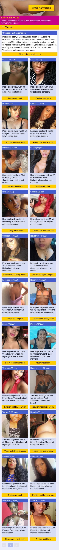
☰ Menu (7, 27)
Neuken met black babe (15, 539)
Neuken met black (15, 186)
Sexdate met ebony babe (43, 319)
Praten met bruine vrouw (43, 142)
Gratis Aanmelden (41, 7)
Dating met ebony (15, 231)
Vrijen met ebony (43, 363)
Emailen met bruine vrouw (15, 407)
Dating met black (43, 186)
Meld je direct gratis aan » (30, 54)
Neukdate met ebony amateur (15, 275)
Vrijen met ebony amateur (15, 451)
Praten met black (15, 98)
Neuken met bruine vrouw (43, 407)
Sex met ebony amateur (15, 142)
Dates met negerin (15, 319)
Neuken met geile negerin (43, 275)
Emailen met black (43, 98)
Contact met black (43, 539)
